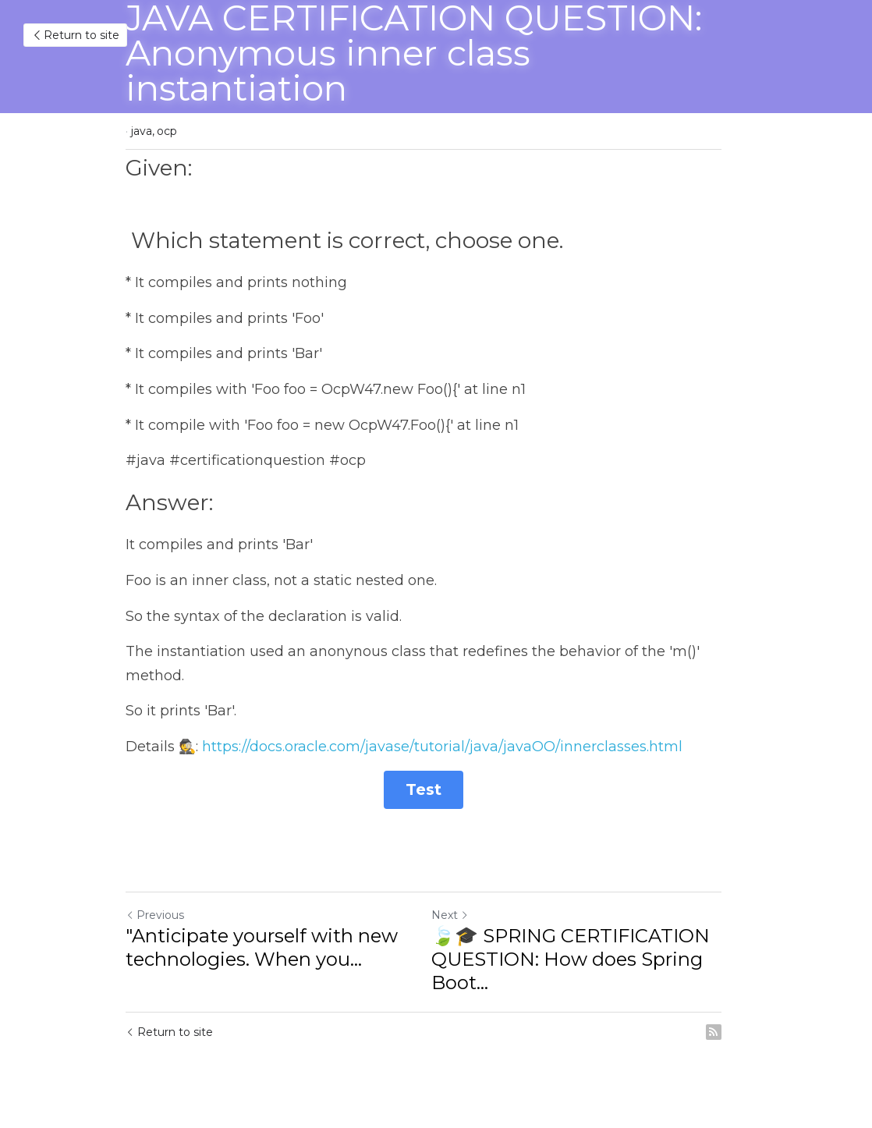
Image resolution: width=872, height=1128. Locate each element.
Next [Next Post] (462, 917)
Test (436, 791)
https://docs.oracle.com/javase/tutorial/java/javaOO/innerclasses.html (442, 746)
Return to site (75, 35)
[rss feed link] (738, 1033)
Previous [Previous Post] (155, 917)
